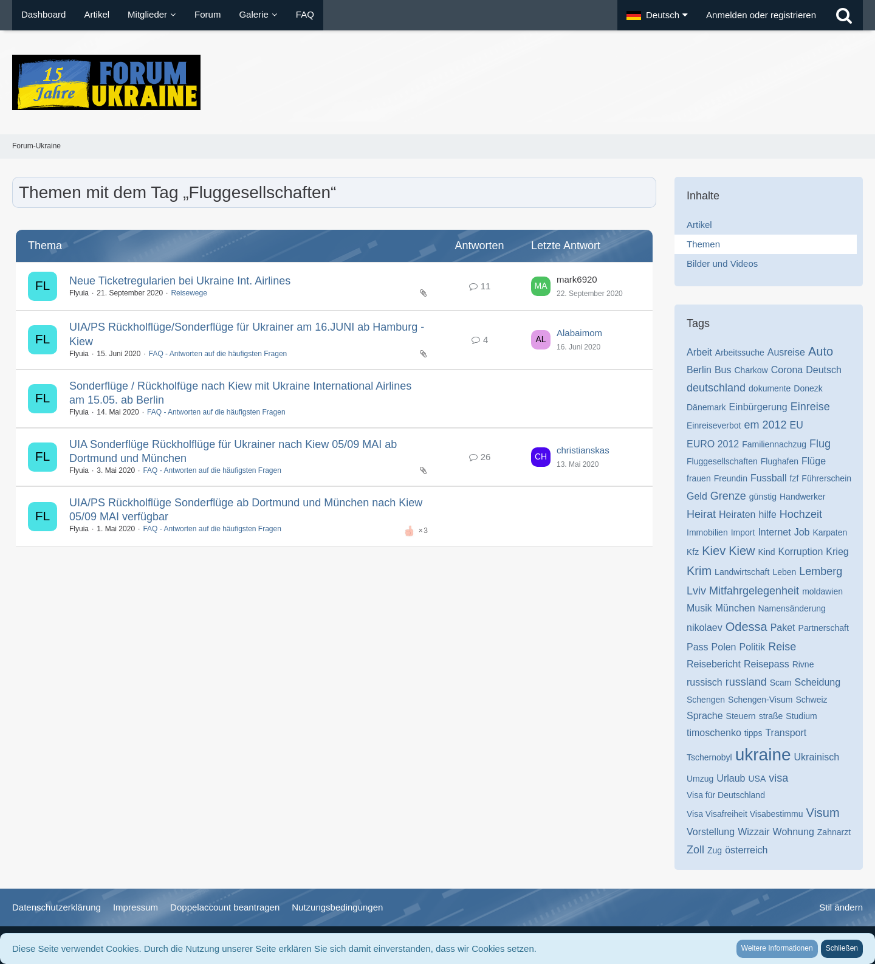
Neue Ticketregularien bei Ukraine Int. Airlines (179, 281)
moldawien (822, 591)
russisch (704, 682)
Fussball (768, 478)
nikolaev (704, 627)
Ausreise (786, 352)
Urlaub (730, 778)
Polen (724, 647)
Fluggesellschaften (722, 461)
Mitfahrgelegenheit (754, 591)
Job (802, 532)
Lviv (696, 591)
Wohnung (793, 832)
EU (796, 425)
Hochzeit (801, 514)
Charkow (750, 370)
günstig (763, 496)
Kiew (742, 550)
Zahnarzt (834, 832)
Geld (697, 496)
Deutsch (824, 370)
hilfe (768, 514)
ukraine (763, 754)
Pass (698, 647)
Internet (774, 532)
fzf (794, 478)
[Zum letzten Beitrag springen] (541, 286)
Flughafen (779, 461)
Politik (752, 647)
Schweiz (811, 699)
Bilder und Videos (722, 263)
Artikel (699, 224)
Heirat (701, 514)
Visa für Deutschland (726, 795)
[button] (657, 15)
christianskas (583, 450)
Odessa (746, 626)
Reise (782, 647)
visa (778, 778)
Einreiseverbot (714, 425)
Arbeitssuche (739, 352)
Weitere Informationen (777, 948)
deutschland (716, 388)
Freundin (730, 478)
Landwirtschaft (742, 572)
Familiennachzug (774, 444)
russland (746, 682)
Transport (785, 733)
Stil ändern (841, 907)
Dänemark (706, 407)
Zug (714, 850)
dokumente (770, 388)
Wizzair (753, 832)
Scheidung (818, 682)
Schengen (706, 699)
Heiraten (737, 514)
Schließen (842, 948)
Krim (699, 570)
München (735, 608)
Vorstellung (711, 832)
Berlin (699, 370)
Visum (822, 812)
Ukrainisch (817, 757)
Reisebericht (714, 664)
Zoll (695, 850)
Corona (787, 370)
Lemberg (820, 571)
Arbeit (699, 352)
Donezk (808, 388)
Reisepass (766, 664)
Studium (801, 716)
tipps (753, 733)
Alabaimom (579, 333)
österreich (746, 850)
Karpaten (829, 532)
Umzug (700, 778)
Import (743, 532)
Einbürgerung (758, 407)
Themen (703, 244)
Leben (784, 572)
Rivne (803, 664)
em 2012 (765, 425)
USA (757, 778)
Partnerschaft (823, 628)
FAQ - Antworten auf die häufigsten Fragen (218, 353)
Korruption (800, 551)
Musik (699, 608)
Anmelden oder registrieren (761, 15)
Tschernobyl (709, 757)
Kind (766, 552)
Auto (820, 351)
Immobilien (707, 532)
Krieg (837, 551)
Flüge (813, 461)
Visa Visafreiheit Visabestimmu (745, 814)
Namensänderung (792, 608)
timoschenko (714, 733)
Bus (723, 370)
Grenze (728, 496)
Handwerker (802, 496)
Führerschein (826, 478)
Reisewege (189, 293)
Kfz (693, 552)
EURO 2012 (713, 444)
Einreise (810, 407)
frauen (699, 478)
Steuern (741, 716)
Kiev (714, 550)
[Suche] (844, 15)
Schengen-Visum (760, 699)
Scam (781, 682)
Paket (782, 627)
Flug (820, 444)
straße (771, 716)
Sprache (705, 716)
